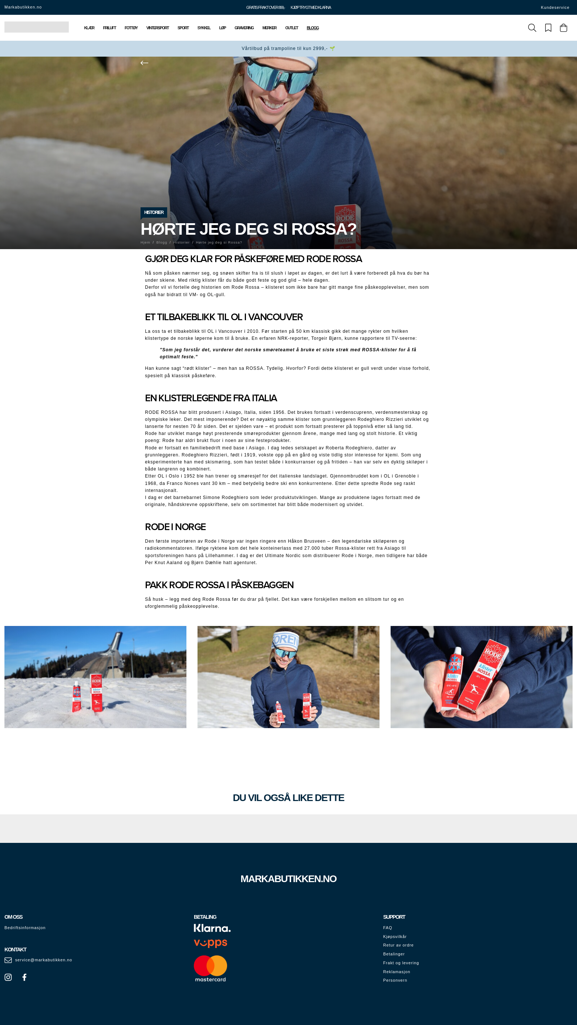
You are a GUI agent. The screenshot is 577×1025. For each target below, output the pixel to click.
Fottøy (131, 28)
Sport (183, 28)
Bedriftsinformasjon (24, 927)
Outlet (291, 28)
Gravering (243, 28)
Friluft (109, 28)
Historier (153, 212)
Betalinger (394, 954)
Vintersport (157, 28)
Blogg (312, 28)
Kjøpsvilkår (395, 936)
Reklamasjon (396, 971)
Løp (222, 28)
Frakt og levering (401, 963)
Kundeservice (555, 7)
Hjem (145, 242)
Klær (89, 28)
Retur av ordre (398, 945)
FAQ (387, 927)
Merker (269, 28)
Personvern (395, 980)
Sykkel (204, 28)
